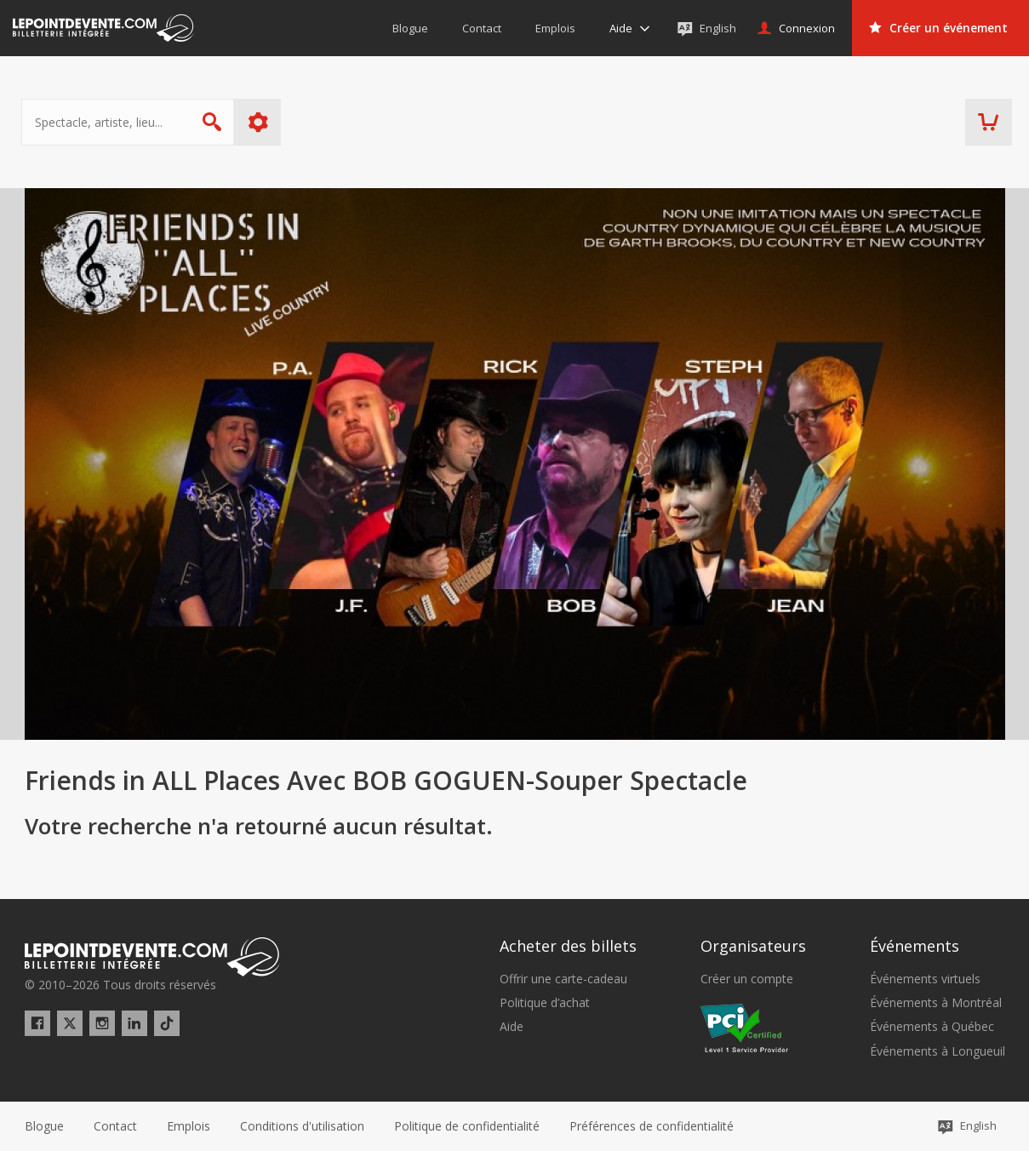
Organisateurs (753, 946)
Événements (914, 946)
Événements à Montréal (936, 1003)
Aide (511, 1026)
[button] (651, 1126)
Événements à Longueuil (937, 1051)
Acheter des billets (568, 946)
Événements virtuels (925, 979)
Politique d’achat (545, 1003)
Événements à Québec (932, 1026)
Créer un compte (746, 979)
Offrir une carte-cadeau (563, 979)
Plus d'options (260, 122)
